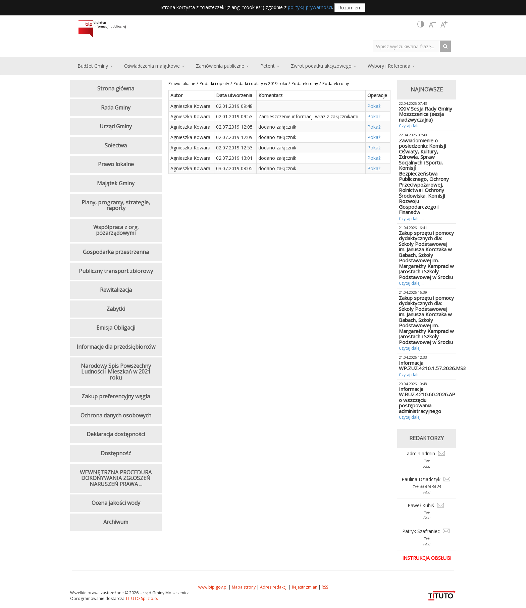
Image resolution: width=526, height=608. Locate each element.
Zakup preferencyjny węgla (116, 396)
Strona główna (115, 88)
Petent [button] (269, 66)
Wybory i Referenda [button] (391, 66)
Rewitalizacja (116, 289)
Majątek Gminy (116, 183)
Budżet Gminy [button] (95, 66)
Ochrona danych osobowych (116, 415)
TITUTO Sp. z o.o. (141, 598)
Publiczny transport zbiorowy (116, 271)
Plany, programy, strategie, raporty (116, 205)
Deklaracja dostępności (116, 434)
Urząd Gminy (116, 126)
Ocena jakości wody (116, 502)
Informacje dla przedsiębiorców (115, 346)
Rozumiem (350, 7)
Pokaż (374, 106)
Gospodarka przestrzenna (116, 252)
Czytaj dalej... (411, 126)
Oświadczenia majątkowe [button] (154, 66)
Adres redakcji (273, 587)
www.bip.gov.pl (212, 587)
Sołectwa (116, 145)
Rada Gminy (115, 107)
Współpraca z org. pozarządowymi (116, 230)
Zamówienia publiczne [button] (222, 66)
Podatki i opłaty (214, 83)
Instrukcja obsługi (426, 558)
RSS (325, 587)
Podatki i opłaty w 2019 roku (260, 83)
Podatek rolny (305, 83)
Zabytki (115, 309)
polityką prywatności (310, 7)
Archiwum (115, 522)
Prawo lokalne (181, 83)
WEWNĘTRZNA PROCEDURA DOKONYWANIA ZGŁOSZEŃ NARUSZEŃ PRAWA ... (116, 478)
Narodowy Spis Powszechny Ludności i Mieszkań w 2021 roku (116, 371)
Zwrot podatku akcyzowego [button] (323, 66)
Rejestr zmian (304, 587)
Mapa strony (244, 587)
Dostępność (116, 453)
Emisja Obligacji (115, 327)
